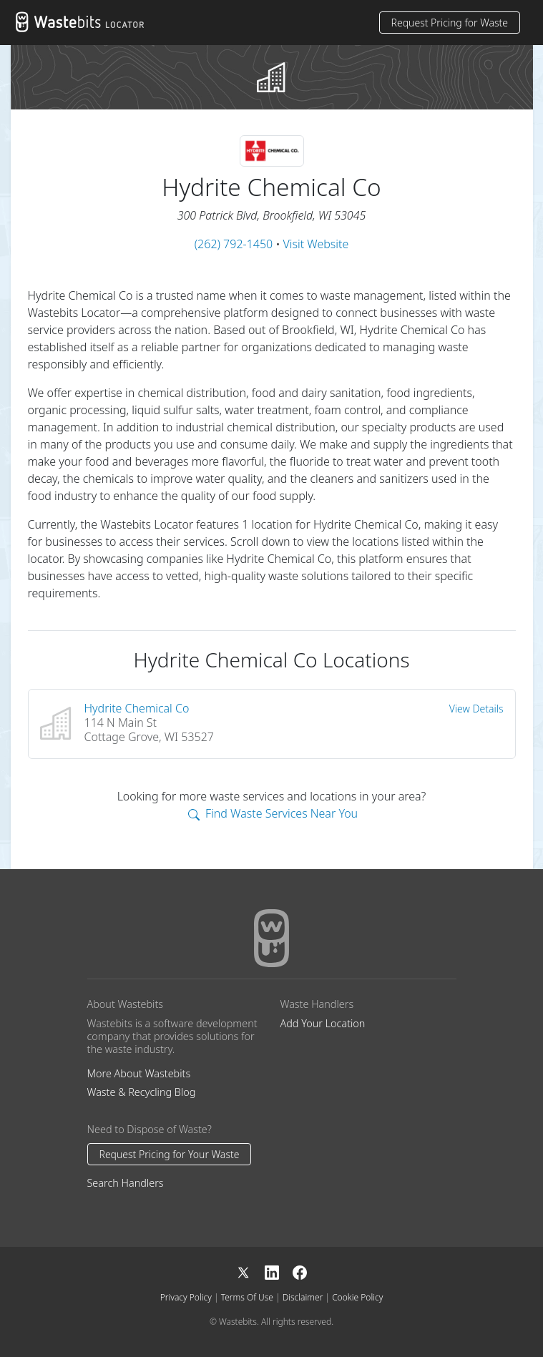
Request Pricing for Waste (449, 22)
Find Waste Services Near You (273, 813)
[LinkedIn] (279, 1271)
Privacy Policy (186, 1297)
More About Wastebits (139, 1073)
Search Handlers (125, 1183)
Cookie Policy (357, 1297)
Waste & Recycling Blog (141, 1092)
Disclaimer (303, 1297)
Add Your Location (323, 1023)
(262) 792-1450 (234, 244)
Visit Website (316, 244)
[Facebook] (300, 1271)
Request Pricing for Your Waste (169, 1154)
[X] (250, 1271)
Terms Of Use (247, 1297)
